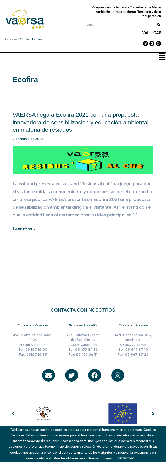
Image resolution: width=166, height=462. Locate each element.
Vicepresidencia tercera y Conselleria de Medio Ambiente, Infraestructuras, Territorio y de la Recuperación (126, 11)
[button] (162, 57)
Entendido (126, 458)
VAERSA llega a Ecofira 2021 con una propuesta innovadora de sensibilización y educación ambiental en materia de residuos (80, 122)
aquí (108, 458)
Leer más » (24, 229)
